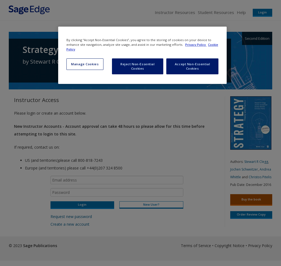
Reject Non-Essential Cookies (137, 66)
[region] (142, 55)
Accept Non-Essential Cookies (192, 66)
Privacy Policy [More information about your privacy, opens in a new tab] (196, 45)
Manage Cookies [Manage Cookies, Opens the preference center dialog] (85, 64)
